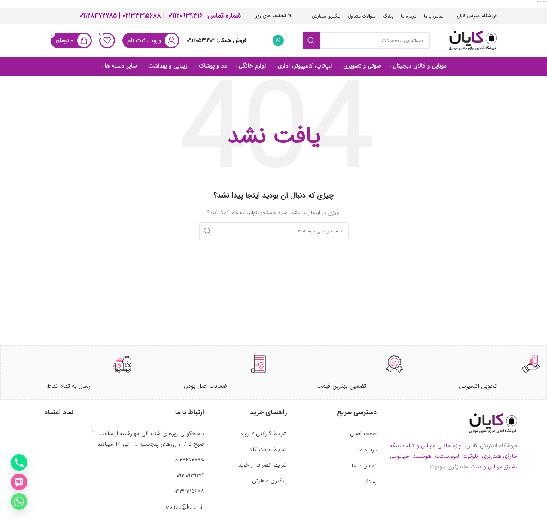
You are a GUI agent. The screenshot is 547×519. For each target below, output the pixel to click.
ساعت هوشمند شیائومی (419, 461)
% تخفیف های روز (274, 15)
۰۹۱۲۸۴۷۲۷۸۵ (98, 15)
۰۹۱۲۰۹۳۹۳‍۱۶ (185, 15)
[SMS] (19, 482)
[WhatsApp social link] (278, 42)
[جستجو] (366, 42)
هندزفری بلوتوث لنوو (476, 461)
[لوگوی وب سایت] (473, 42)
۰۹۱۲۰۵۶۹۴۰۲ (201, 42)
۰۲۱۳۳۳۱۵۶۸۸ (141, 15)
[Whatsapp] (19, 501)
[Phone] (19, 462)
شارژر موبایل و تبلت (493, 472)
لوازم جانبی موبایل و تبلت (433, 451)
